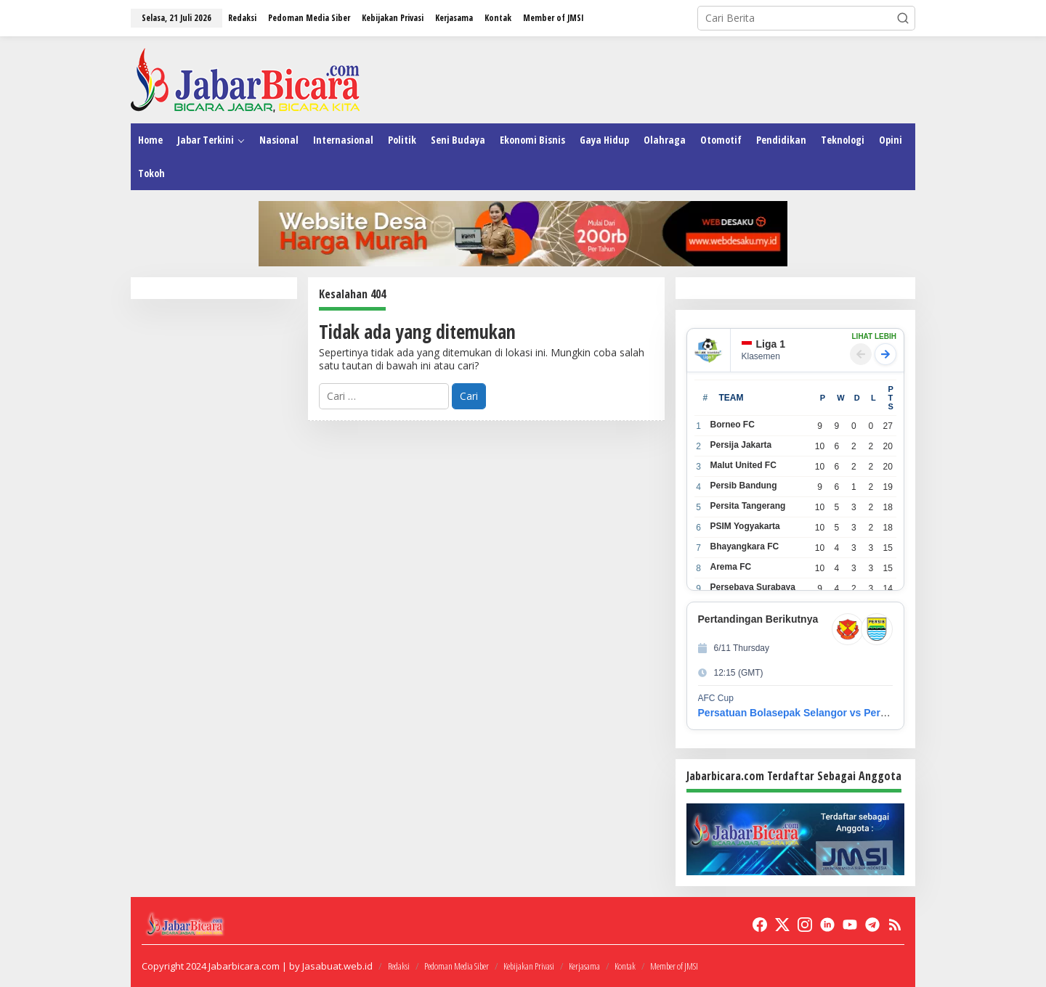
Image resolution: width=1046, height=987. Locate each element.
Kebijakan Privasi (528, 965)
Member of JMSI (674, 965)
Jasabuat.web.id (337, 965)
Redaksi (399, 965)
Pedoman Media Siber (456, 965)
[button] (903, 18)
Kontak (625, 965)
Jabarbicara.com (244, 965)
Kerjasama (584, 965)
